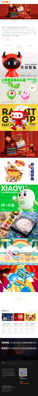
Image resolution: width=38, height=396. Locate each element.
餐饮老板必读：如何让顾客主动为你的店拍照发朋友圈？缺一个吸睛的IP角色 (19, 323)
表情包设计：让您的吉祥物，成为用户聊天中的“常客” (28, 332)
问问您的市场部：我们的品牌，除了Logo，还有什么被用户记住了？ (10, 330)
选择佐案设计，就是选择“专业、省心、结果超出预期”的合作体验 (22, 328)
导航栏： (3, 362)
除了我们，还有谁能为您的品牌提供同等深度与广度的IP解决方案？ (4, 328)
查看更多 (19, 298)
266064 (7, 391)
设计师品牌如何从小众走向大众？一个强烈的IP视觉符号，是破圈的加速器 (28, 330)
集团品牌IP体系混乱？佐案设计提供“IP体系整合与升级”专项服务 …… (7, 325)
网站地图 (31, 363)
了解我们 (8, 39)
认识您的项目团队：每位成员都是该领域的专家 (33, 330)
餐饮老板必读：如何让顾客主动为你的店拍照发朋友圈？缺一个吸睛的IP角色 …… (19, 325)
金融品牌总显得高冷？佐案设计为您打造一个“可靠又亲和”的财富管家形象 (4, 330)
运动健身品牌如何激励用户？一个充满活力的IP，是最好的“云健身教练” (16, 332)
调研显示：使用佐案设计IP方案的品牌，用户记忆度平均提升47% (33, 328)
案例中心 (7, 362)
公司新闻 (34, 310)
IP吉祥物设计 (18, 47)
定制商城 (11, 362)
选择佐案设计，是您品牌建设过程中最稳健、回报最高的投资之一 (16, 328)
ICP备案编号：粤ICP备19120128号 (24, 363)
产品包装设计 (29, 45)
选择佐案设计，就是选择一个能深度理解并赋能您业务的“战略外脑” (16, 330)
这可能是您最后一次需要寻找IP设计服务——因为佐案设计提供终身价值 (22, 330)
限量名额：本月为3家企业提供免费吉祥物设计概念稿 (10, 328)
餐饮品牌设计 (19, 45)
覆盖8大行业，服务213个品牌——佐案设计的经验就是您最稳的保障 (33, 332)
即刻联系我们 (19, 353)
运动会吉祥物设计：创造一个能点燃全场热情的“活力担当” (28, 328)
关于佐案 (20, 362)
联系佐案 (29, 362)
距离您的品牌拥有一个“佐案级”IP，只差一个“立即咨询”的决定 (22, 332)
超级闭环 (15, 362)
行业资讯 (24, 362)
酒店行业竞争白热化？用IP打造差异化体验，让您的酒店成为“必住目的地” (4, 332)
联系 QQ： (4, 391)
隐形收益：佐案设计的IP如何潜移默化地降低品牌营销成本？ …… (30, 325)
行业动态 (30, 310)
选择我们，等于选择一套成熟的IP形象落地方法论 (10, 332)
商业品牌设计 (8, 45)
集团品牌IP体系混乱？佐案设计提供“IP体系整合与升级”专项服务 (7, 323)
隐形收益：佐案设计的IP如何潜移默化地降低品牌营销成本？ (30, 323)
